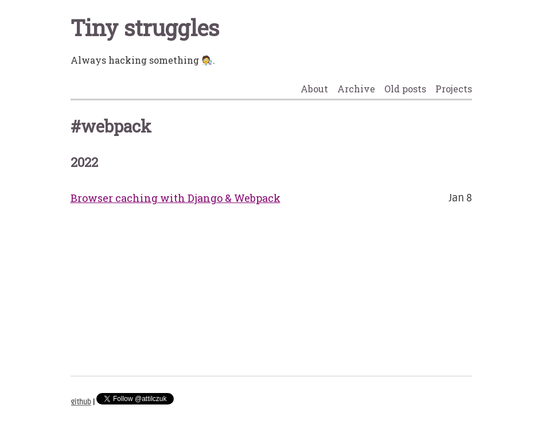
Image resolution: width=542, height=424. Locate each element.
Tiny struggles (145, 27)
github (81, 402)
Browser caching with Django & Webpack (175, 198)
